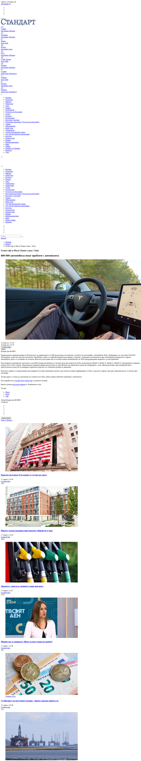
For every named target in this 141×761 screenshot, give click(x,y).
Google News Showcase (24, 381)
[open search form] (2, 94)
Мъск (7, 392)
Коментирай (6, 418)
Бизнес (8, 244)
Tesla (7, 394)
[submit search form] (22, 236)
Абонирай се (6, 4)
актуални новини (18, 384)
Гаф (6, 396)
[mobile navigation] (2, 18)
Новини (8, 242)
